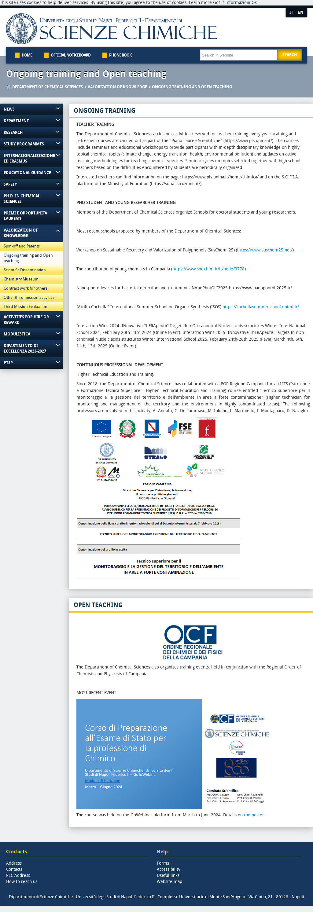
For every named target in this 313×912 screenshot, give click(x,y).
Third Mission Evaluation (25, 306)
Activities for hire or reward (26, 320)
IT (291, 12)
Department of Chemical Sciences (47, 87)
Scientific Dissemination (25, 270)
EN (300, 12)
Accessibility (168, 869)
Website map (169, 881)
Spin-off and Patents (22, 246)
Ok (254, 2)
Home (27, 55)
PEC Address (18, 875)
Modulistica (17, 334)
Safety (10, 184)
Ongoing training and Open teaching (86, 73)
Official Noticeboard (70, 55)
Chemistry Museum (21, 279)
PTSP (8, 363)
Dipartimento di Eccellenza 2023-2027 (25, 348)
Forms (163, 863)
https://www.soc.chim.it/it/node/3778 (208, 269)
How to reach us (21, 881)
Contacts (14, 869)
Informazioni (237, 2)
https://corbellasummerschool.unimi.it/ (261, 306)
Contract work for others (25, 288)
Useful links (168, 875)
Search (289, 55)
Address (14, 863)
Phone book (120, 55)
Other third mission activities (29, 297)
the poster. (254, 815)
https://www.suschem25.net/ (265, 250)
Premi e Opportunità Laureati (25, 216)
